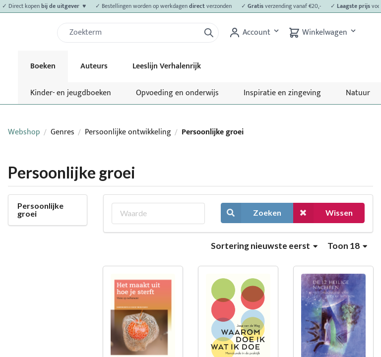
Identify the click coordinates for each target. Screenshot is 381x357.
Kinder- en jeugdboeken (70, 93)
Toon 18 (347, 245)
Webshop (24, 132)
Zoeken (251, 213)
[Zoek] (132, 33)
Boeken (43, 66)
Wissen (323, 213)
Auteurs (94, 66)
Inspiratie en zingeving (282, 93)
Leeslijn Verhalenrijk (166, 66)
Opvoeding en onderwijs (177, 93)
